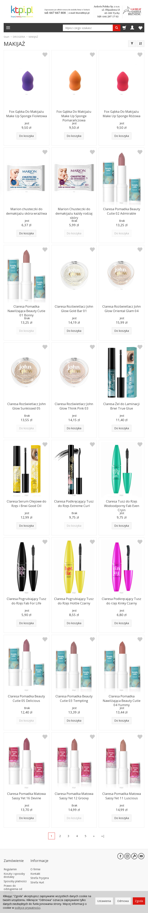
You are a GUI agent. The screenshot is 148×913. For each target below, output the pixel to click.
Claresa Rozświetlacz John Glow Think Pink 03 (74, 405)
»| (103, 836)
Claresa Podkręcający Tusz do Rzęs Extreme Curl (74, 502)
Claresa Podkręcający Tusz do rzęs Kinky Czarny (121, 600)
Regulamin (10, 863)
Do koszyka (26, 136)
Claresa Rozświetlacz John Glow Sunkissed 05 (26, 405)
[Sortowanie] (140, 43)
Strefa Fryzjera (39, 872)
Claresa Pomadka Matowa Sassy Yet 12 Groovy (74, 795)
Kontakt (35, 867)
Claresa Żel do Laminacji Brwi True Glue (121, 405)
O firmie (35, 863)
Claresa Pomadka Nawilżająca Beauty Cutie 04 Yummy (121, 697)
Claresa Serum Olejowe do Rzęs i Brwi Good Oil (26, 502)
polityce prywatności (27, 908)
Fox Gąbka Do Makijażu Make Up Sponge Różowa (121, 113)
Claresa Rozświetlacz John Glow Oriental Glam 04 (121, 307)
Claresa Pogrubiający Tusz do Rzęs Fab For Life (26, 600)
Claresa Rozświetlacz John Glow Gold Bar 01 (74, 307)
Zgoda (139, 901)
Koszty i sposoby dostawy (14, 868)
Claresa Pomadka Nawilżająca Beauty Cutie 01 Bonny (26, 307)
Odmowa (123, 901)
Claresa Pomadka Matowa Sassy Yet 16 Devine (26, 795)
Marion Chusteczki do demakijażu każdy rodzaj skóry (74, 212)
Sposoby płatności (15, 875)
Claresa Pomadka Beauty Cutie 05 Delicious (26, 697)
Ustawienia (104, 901)
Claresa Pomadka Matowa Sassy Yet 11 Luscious (121, 795)
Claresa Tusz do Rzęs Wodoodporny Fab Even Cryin (121, 502)
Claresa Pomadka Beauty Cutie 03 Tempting (74, 697)
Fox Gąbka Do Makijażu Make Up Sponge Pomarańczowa (73, 113)
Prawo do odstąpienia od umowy (13, 883)
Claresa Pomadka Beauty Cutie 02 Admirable (121, 210)
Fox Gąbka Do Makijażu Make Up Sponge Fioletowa (26, 113)
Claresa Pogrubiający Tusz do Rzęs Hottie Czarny (73, 600)
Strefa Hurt (37, 876)
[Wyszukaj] (116, 28)
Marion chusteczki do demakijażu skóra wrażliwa (26, 210)
